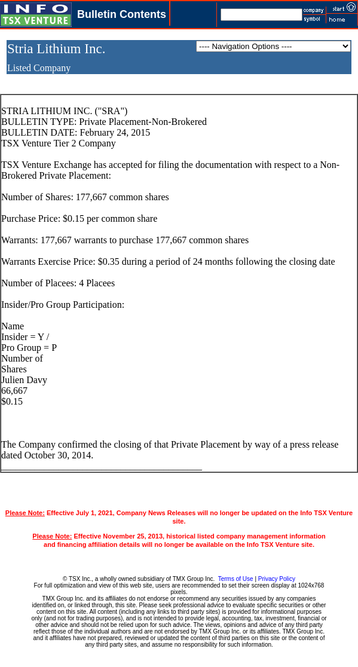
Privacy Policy (276, 579)
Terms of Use (235, 579)
